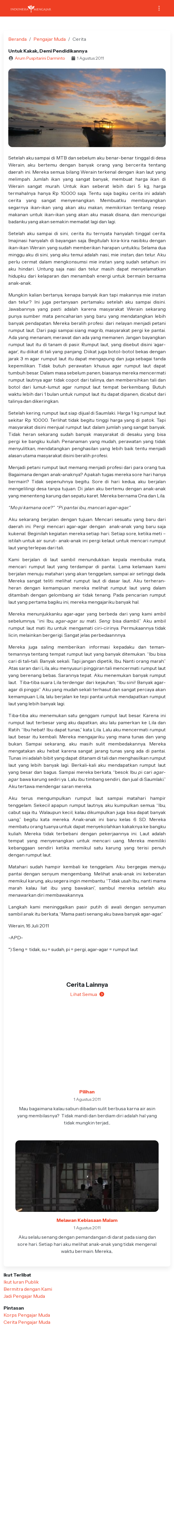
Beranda (17, 39)
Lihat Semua (87, 994)
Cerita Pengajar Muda (27, 1322)
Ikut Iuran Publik (21, 1282)
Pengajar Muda (49, 39)
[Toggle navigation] (159, 8)
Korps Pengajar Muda (27, 1315)
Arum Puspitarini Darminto (40, 58)
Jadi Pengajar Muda (24, 1296)
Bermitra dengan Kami (28, 1289)
